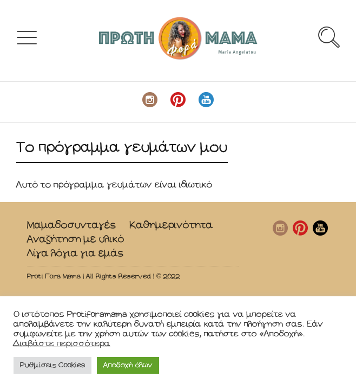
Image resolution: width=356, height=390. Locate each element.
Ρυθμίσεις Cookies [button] (52, 365)
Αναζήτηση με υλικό (75, 239)
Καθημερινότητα (171, 225)
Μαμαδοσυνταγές (71, 225)
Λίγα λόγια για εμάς (75, 253)
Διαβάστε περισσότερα (62, 343)
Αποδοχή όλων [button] (128, 365)
